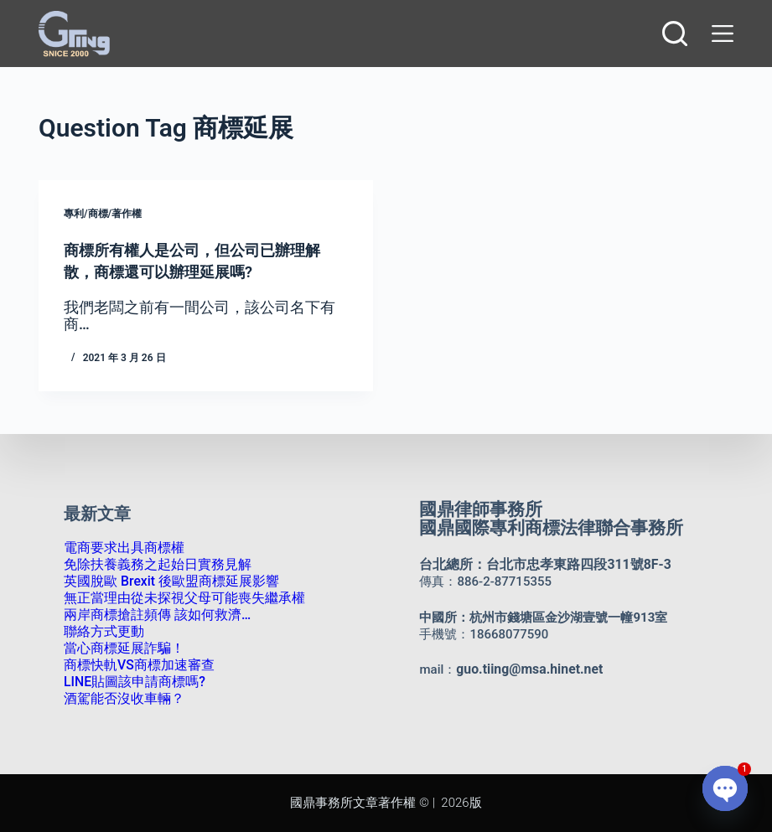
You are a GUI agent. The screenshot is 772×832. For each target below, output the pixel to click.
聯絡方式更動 (101, 631)
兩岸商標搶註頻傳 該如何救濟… (151, 615)
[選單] (718, 33)
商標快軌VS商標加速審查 (134, 665)
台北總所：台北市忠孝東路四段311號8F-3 (537, 564)
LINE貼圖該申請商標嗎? (130, 682)
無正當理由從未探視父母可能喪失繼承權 (177, 598)
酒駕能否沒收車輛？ (120, 698)
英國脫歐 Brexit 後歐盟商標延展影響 (165, 581)
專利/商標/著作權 (103, 214)
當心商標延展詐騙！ (120, 648)
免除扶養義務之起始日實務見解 (152, 564)
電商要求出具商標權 (120, 548)
